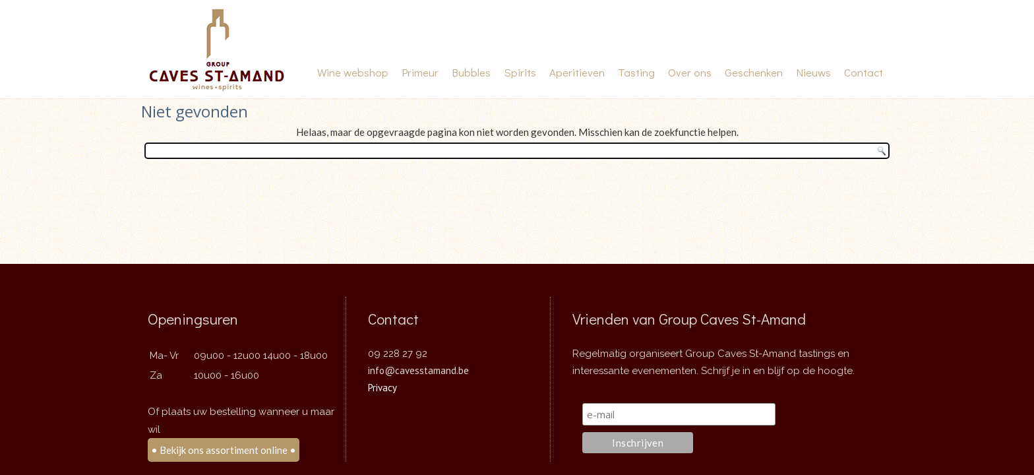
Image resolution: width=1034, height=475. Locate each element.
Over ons (690, 72)
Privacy (382, 383)
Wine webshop (352, 72)
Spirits (520, 72)
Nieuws (813, 72)
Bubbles (471, 72)
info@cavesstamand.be (418, 366)
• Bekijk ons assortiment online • (223, 445)
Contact (863, 72)
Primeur (420, 72)
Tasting (636, 72)
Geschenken (754, 72)
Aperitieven (577, 72)
